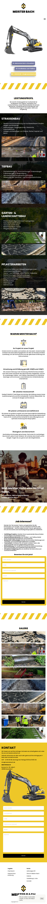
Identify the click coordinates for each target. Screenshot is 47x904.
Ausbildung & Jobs (32, 878)
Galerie (29, 876)
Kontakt (29, 881)
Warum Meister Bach (33, 873)
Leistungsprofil (31, 871)
